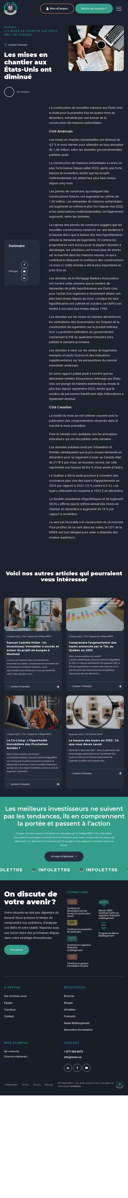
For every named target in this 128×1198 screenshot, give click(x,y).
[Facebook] (24, 264)
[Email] (24, 271)
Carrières (10, 1009)
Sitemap (48, 1085)
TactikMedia (75, 1086)
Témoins (37, 1085)
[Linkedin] (24, 278)
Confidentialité (11, 1085)
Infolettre (69, 1009)
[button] (119, 8)
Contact (9, 1016)
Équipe (8, 1002)
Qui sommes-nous (15, 996)
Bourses (69, 996)
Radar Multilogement (77, 1023)
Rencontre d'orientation (78, 1029)
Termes (25, 1085)
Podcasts (70, 1016)
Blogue (68, 1002)
